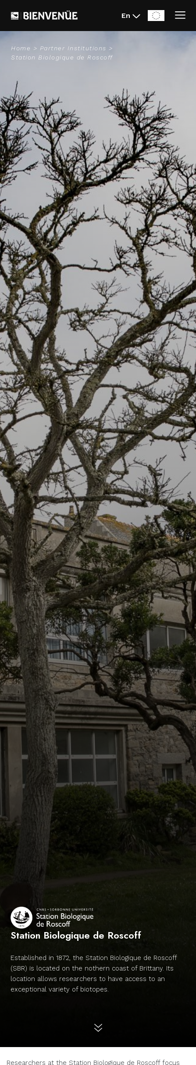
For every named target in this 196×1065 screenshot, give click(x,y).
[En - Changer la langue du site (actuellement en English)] (131, 15)
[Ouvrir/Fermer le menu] (180, 15)
